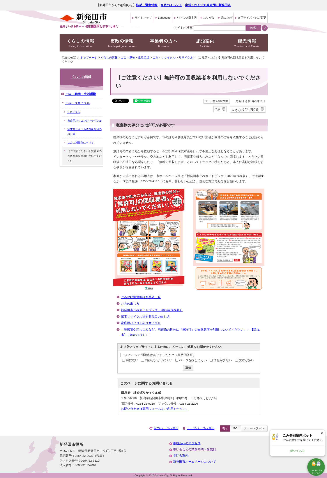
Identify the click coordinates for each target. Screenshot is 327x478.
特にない (132, 360)
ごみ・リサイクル (164, 57)
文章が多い (246, 360)
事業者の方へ (163, 42)
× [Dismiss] (322, 433)
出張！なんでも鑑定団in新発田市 (208, 5)
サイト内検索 (183, 27)
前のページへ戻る (166, 428)
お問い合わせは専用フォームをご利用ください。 (155, 409)
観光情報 (246, 42)
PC (235, 428)
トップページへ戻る (200, 428)
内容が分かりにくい (158, 360)
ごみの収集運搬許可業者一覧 (141, 297)
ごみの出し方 (130, 303)
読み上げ (226, 17)
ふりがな (208, 17)
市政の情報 (122, 42)
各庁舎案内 (180, 455)
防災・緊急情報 (146, 5)
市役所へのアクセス (187, 443)
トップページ (88, 57)
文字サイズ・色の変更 (252, 17)
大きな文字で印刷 (245, 110)
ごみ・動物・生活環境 (135, 57)
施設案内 (205, 42)
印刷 (217, 109)
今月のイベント (171, 5)
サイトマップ (143, 17)
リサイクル (186, 57)
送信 (188, 367)
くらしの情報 (80, 42)
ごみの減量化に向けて (80, 142)
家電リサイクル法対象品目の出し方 (145, 316)
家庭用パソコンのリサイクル (141, 323)
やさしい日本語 (187, 17)
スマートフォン (254, 428)
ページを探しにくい (193, 360)
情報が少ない (223, 360)
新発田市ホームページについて (194, 461)
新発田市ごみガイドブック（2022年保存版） (152, 310)
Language (164, 17)
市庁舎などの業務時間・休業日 (194, 449)
